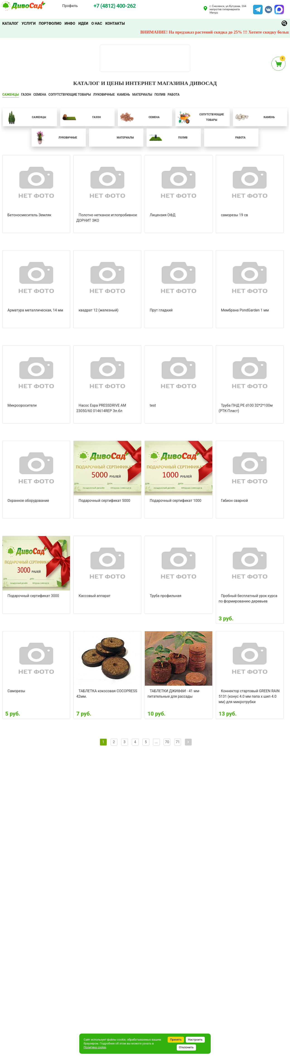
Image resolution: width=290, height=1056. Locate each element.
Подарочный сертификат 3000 (33, 596)
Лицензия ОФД (162, 215)
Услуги (29, 23)
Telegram (258, 7)
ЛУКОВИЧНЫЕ (104, 94)
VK (266, 7)
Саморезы (16, 691)
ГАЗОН (26, 94)
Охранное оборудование (28, 500)
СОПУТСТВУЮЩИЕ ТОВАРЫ (69, 94)
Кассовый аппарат (95, 596)
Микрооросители (22, 405)
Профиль (70, 6)
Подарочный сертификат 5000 (104, 500)
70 (167, 742)
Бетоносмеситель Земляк (29, 215)
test (153, 405)
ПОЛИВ (160, 94)
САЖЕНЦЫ (10, 94)
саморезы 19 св (234, 215)
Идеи (83, 23)
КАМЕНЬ (123, 94)
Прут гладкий (161, 310)
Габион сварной (234, 500)
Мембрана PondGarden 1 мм (245, 310)
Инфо (70, 23)
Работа (174, 94)
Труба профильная (165, 596)
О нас (96, 23)
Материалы (142, 94)
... (156, 742)
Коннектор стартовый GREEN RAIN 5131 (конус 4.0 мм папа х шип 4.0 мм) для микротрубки (249, 696)
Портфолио (50, 23)
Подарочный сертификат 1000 (175, 500)
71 (178, 742)
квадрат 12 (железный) (98, 310)
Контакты (115, 23)
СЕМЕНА (39, 94)
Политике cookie (95, 1047)
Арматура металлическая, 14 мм (35, 310)
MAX (278, 7)
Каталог (10, 23)
